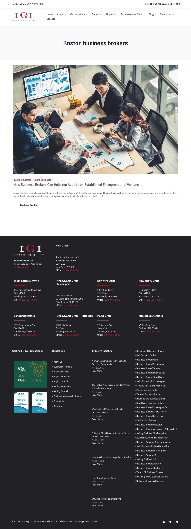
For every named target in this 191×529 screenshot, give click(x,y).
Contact (50, 18)
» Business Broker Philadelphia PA (151, 407)
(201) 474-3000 (154, 299)
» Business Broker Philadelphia (149, 363)
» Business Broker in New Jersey (150, 411)
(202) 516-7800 (29, 299)
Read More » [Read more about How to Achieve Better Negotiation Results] (97, 464)
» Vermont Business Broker (148, 394)
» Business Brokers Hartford (148, 463)
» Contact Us (58, 401)
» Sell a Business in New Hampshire (152, 446)
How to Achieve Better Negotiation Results (111, 457)
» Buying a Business (61, 376)
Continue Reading (29, 205)
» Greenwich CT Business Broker (150, 385)
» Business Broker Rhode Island (150, 372)
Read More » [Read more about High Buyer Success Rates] (97, 484)
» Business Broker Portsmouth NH (151, 450)
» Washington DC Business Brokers (151, 476)
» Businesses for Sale (62, 366)
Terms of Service (41, 521)
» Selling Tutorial (60, 391)
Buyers (110, 14)
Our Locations (77, 14)
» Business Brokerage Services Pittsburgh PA (156, 428)
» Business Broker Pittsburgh (148, 424)
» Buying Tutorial (60, 381)
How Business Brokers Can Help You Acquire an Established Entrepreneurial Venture (76, 184)
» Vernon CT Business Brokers (149, 472)
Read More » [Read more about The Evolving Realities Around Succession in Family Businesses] (97, 395)
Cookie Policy (67, 521)
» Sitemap (57, 406)
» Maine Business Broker (146, 389)
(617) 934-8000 (154, 331)
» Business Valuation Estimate (66, 396)
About (60, 14)
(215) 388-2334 (70, 305)
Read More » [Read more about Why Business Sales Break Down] (97, 505)
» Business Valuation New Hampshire (152, 441)
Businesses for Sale (131, 14)
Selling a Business (42, 179)
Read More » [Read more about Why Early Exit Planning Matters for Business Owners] (97, 419)
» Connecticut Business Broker (149, 350)
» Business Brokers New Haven (149, 376)
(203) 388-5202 (29, 334)
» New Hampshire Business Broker (151, 437)
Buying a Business (22, 179)
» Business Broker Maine (146, 359)
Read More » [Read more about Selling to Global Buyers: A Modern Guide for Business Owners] (97, 443)
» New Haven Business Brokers (149, 402)
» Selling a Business (61, 386)
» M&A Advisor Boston (145, 420)
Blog (151, 14)
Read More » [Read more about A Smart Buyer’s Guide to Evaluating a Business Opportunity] (97, 370)
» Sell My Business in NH (146, 459)
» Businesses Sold (60, 371)
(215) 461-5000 (70, 334)
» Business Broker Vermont (148, 368)
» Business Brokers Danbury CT (149, 467)
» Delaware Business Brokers (149, 480)
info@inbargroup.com (24, 267)
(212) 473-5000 (70, 270)
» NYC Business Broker (145, 355)
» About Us (57, 361)
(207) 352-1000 (112, 334)
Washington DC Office (26, 280)
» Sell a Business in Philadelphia (150, 381)
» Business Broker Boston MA (149, 415)
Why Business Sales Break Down (106, 498)
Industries (166, 14)
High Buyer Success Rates (104, 478)
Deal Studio (92, 521)
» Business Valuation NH (146, 454)
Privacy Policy (55, 521)
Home (49, 14)
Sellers (96, 14)
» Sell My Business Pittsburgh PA (150, 433)
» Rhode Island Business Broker (150, 398)
